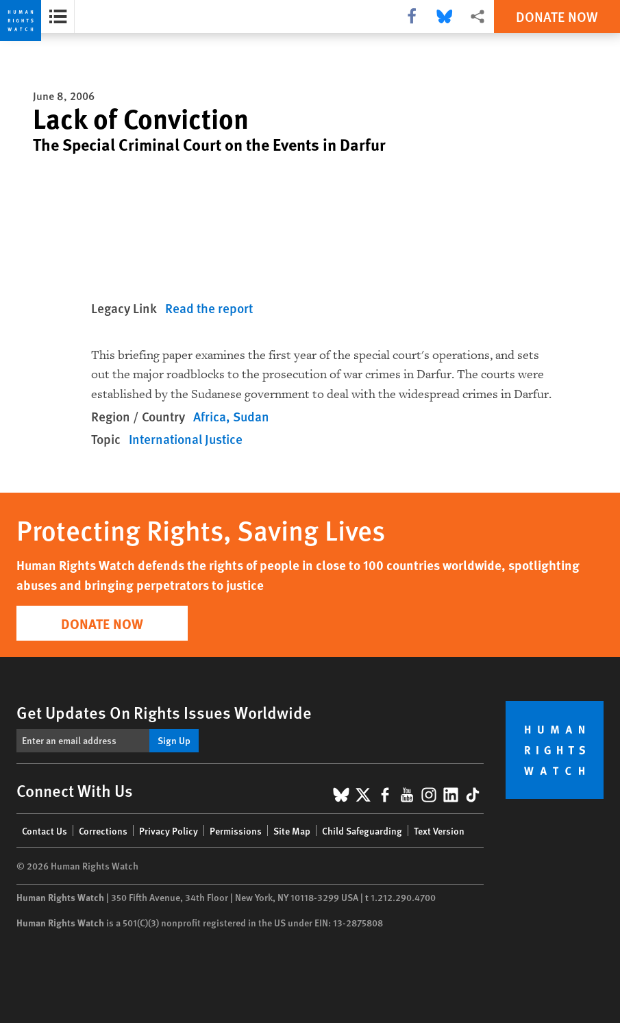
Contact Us (44, 830)
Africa (209, 416)
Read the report (209, 308)
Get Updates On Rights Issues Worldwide (164, 712)
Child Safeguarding (362, 830)
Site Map (291, 830)
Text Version (439, 830)
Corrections (103, 830)
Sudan (251, 416)
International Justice (186, 439)
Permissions (236, 830)
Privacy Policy (168, 830)
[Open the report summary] (58, 16)
